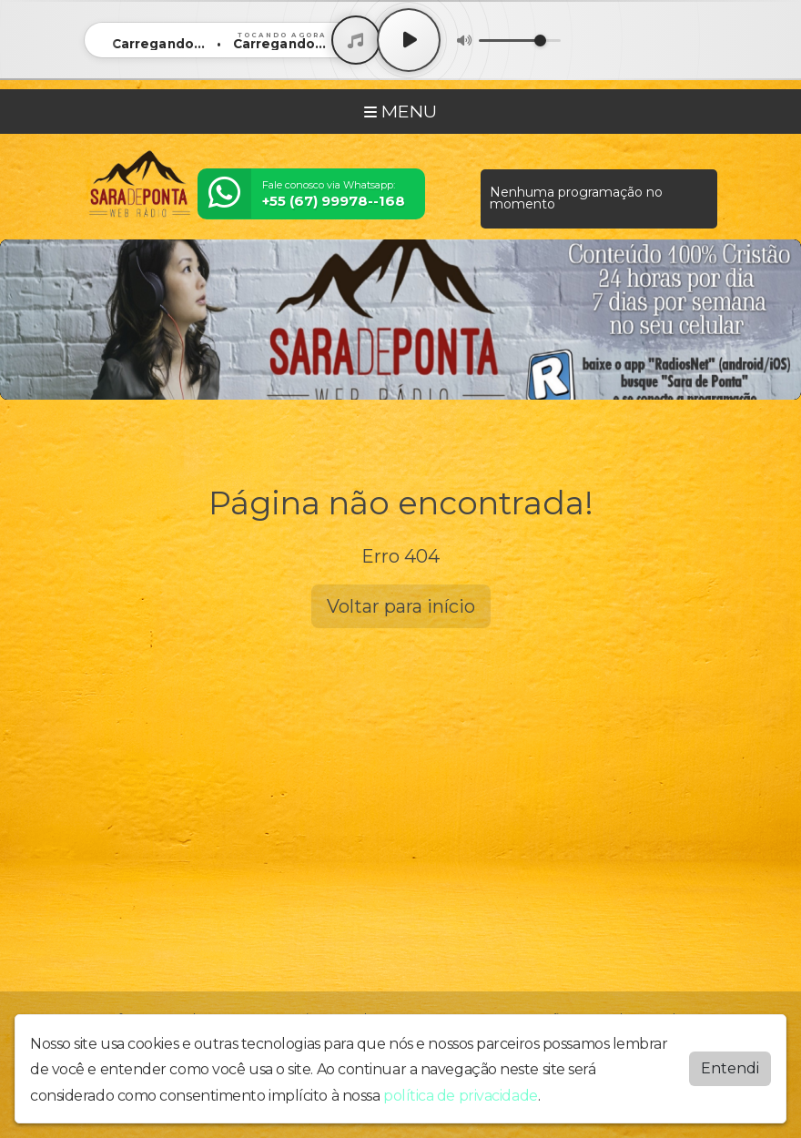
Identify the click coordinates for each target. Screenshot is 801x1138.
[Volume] (520, 40)
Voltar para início (401, 606)
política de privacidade (460, 1091)
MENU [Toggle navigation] (400, 111)
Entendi (730, 1063)
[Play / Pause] (409, 40)
